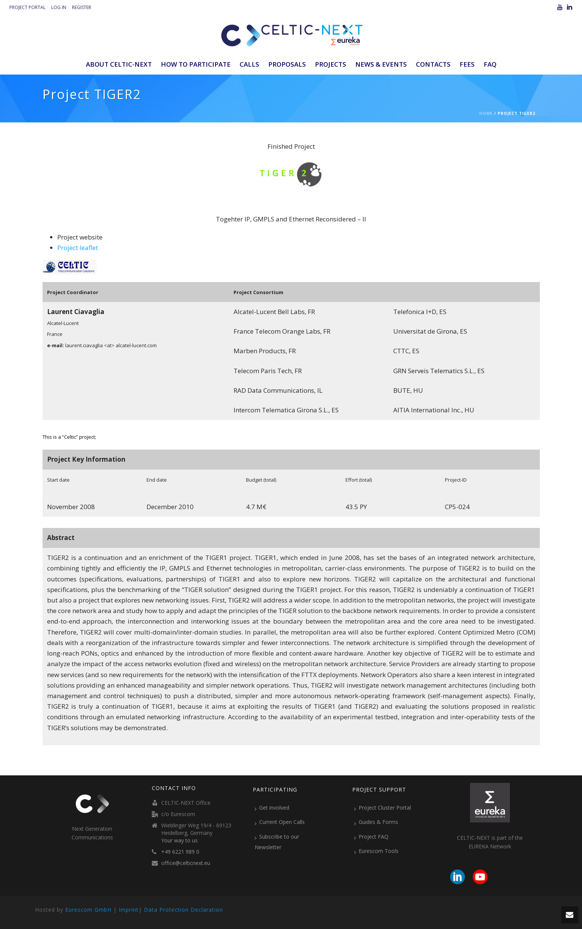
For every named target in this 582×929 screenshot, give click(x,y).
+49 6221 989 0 (180, 851)
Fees (467, 64)
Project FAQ (371, 837)
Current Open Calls (280, 822)
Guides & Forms (376, 822)
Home (486, 113)
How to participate (196, 64)
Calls (249, 64)
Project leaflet (77, 247)
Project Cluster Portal (382, 808)
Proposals (287, 64)
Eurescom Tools (376, 851)
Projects (330, 64)
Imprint (129, 909)
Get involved (272, 808)
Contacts (433, 64)
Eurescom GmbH (88, 909)
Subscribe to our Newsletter (277, 842)
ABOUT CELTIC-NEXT (119, 64)
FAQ (490, 64)
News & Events (381, 64)
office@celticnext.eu (185, 863)
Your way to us (179, 840)
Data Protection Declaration (183, 909)
